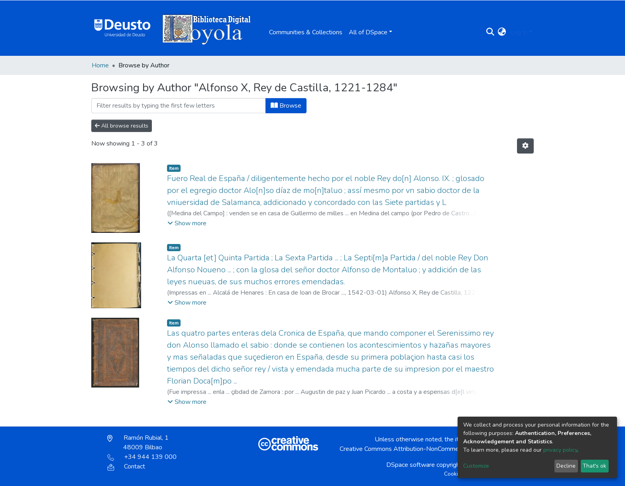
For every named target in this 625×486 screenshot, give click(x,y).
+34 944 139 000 (142, 457)
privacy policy (560, 450)
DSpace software (410, 464)
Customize (476, 466)
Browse (286, 105)
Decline (566, 466)
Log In (518, 32)
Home (100, 65)
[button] (502, 32)
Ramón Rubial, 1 (138, 442)
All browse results (121, 126)
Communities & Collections (305, 32)
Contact (126, 466)
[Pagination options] (525, 145)
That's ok (594, 466)
